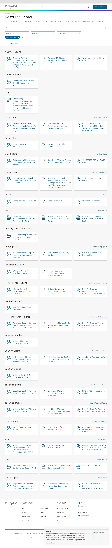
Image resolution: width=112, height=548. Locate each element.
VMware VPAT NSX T (91, 466)
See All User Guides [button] (100, 421)
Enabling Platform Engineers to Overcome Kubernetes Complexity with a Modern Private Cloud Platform (24, 62)
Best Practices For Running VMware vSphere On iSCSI (24, 392)
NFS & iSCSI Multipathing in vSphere (93, 392)
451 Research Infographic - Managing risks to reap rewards (24, 255)
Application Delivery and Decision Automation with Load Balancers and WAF (23, 486)
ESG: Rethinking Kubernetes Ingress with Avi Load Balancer (25, 237)
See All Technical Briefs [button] (99, 385)
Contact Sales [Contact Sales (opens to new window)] (83, 516)
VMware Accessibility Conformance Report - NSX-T (24, 468)
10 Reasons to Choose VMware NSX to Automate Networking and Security (24, 359)
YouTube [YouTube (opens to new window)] (82, 512)
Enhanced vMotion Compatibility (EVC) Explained (56, 393)
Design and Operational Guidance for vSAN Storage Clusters (24, 180)
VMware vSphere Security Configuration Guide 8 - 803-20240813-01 (58, 273)
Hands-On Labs (61, 516)
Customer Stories (27, 521)
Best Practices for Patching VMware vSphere (59, 428)
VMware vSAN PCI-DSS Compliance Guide (23, 376)
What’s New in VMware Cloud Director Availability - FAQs (93, 219)
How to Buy (60, 7)
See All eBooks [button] (102, 195)
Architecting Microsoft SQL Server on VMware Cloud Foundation (59, 325)
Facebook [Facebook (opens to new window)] (82, 503)
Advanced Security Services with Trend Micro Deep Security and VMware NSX (24, 325)
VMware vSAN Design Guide (91, 179)
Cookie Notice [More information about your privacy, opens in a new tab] (50, 543)
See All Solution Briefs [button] (99, 351)
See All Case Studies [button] (100, 118)
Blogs (24, 508)
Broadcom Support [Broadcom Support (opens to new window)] (63, 508)
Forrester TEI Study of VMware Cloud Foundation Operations (59, 60)
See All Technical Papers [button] (98, 403)
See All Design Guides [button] (99, 172)
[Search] (105, 28)
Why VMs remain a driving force (93, 59)
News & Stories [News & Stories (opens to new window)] (44, 508)
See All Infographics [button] (100, 247)
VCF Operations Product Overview (23, 308)
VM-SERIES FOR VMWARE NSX (93, 161)
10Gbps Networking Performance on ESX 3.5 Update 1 (58, 291)
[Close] (107, 529)
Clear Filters (25, 37)
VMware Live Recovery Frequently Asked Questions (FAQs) (59, 219)
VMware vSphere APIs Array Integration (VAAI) (25, 410)
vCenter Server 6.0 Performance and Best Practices (22, 291)
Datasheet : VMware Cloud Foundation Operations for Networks (24, 162)
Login (104, 1)
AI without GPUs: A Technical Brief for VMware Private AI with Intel (59, 411)
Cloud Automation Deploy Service (58, 254)
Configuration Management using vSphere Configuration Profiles (94, 429)
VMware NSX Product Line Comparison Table (24, 342)
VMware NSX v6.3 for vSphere (22, 145)
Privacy (33, 538)
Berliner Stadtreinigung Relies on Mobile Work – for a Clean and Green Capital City (24, 127)
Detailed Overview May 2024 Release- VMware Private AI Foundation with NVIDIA (94, 448)
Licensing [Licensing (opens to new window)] (60, 521)
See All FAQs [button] (102, 210)
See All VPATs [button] (102, 459)
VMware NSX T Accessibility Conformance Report (59, 467)
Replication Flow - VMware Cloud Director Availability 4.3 (24, 83)
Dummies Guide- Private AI (24, 201)
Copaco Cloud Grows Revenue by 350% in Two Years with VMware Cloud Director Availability (93, 127)
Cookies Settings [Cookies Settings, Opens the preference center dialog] (98, 532)
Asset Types (69, 33)
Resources (77, 7)
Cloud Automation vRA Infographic (91, 254)
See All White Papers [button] (100, 478)
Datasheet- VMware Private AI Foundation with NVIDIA (59, 161)
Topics (42, 512)
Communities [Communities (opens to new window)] (26, 516)
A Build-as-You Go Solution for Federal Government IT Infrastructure (59, 359)
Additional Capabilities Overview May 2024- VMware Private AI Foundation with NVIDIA (23, 449)
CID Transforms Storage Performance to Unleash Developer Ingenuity (58, 126)
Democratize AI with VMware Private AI (56, 447)
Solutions (44, 7)
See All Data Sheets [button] (100, 154)
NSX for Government (91, 201)
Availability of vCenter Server (22, 428)
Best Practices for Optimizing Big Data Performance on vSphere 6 (93, 291)
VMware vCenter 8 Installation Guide (20, 272)
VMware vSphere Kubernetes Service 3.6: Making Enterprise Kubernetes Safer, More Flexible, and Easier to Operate (23, 104)
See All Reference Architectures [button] (96, 317)
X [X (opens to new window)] (80, 509)
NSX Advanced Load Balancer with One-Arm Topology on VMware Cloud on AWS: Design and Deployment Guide (59, 182)
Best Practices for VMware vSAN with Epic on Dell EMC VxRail (94, 325)
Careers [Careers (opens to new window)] (24, 512)
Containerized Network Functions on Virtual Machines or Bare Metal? (92, 486)
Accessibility (14, 538)
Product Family (17, 33)
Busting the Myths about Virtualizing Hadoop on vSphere (58, 486)
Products (28, 7)
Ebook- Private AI (55, 201)
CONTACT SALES (100, 7)
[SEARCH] (52, 28)
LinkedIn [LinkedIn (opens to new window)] (82, 506)
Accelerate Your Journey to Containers (93, 358)
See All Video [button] (102, 439)
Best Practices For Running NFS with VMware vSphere (93, 410)
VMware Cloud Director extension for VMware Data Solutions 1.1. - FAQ (24, 219)
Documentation (61, 512)
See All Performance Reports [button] (97, 283)
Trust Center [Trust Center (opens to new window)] (43, 516)
